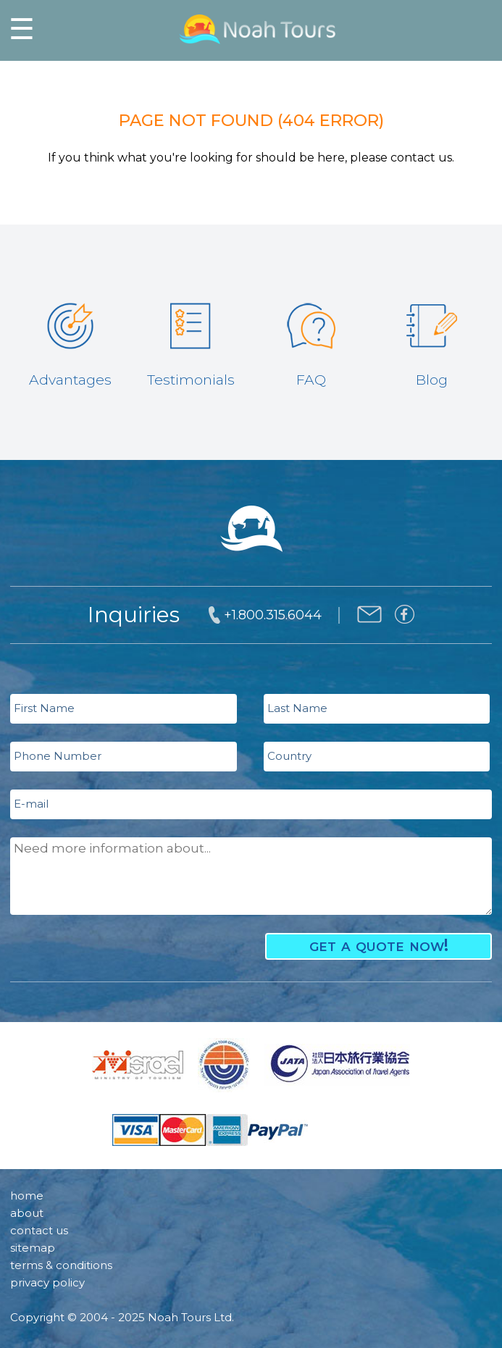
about (26, 1213)
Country (289, 755)
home (26, 1195)
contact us (39, 1230)
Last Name (297, 708)
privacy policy (47, 1282)
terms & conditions (61, 1265)
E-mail (31, 803)
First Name (44, 708)
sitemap (32, 1248)
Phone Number (57, 755)
